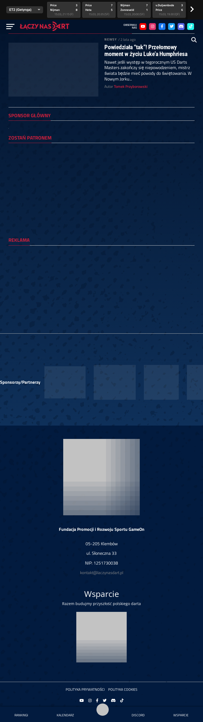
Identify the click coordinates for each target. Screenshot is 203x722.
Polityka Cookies (122, 689)
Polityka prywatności (85, 689)
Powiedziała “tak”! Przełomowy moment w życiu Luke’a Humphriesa (145, 50)
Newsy (110, 39)
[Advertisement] (101, 288)
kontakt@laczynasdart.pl (101, 572)
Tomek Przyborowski (130, 86)
